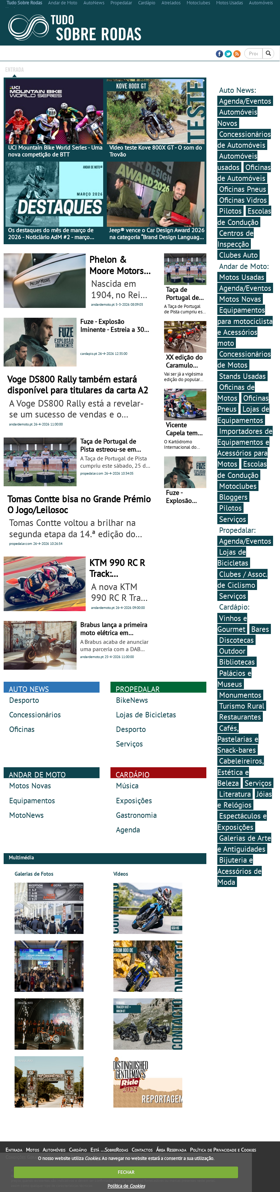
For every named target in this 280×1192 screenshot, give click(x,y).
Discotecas (236, 640)
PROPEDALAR (138, 689)
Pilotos (230, 211)
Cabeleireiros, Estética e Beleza (240, 772)
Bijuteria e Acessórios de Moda (239, 871)
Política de (126, 1186)
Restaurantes (240, 717)
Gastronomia (136, 815)
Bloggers (233, 497)
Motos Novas (30, 785)
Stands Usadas (242, 376)
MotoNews (26, 815)
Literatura (235, 794)
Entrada (14, 69)
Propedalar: (237, 530)
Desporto (24, 700)
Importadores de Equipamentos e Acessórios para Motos (245, 447)
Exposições (134, 800)
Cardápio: (234, 607)
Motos (59, 69)
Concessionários (35, 714)
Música (127, 785)
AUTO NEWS (29, 689)
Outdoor (232, 651)
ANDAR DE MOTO (37, 774)
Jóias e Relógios (244, 799)
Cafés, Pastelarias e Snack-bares (237, 739)
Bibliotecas (237, 662)
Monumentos (240, 695)
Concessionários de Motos (244, 359)
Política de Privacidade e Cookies (223, 1150)
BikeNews (132, 700)
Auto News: (237, 90)
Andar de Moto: (244, 266)
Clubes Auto (238, 255)
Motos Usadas (241, 277)
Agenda (128, 829)
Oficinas (22, 729)
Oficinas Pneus (242, 189)
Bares (260, 629)
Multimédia (132, 69)
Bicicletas (38, 69)
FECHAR (126, 1172)
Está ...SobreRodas (169, 69)
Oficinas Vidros (243, 200)
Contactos (205, 69)
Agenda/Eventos (245, 101)
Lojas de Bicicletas (146, 714)
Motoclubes (238, 486)
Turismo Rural (241, 706)
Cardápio (107, 69)
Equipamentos (32, 800)
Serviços (129, 743)
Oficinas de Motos (236, 392)
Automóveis (81, 69)
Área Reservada (237, 69)
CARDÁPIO (132, 774)
